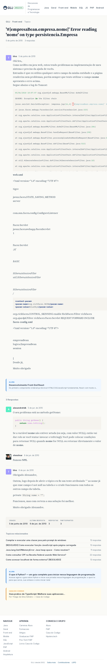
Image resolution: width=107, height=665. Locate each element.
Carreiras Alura (25, 625)
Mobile (73, 8)
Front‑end (63, 8)
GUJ (8, 22)
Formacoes (24, 629)
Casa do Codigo (53, 633)
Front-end (17, 22)
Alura (48, 625)
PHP (92, 8)
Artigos (22, 633)
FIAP (48, 629)
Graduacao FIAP (26, 636)
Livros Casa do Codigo (29, 644)
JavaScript (8, 644)
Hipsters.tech (51, 636)
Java (46, 8)
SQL (81, 8)
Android (100, 8)
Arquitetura (8, 654)
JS (86, 8)
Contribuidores (64, 662)
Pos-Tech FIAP (25, 640)
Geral (53, 8)
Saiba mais (51, 662)
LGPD (74, 662)
